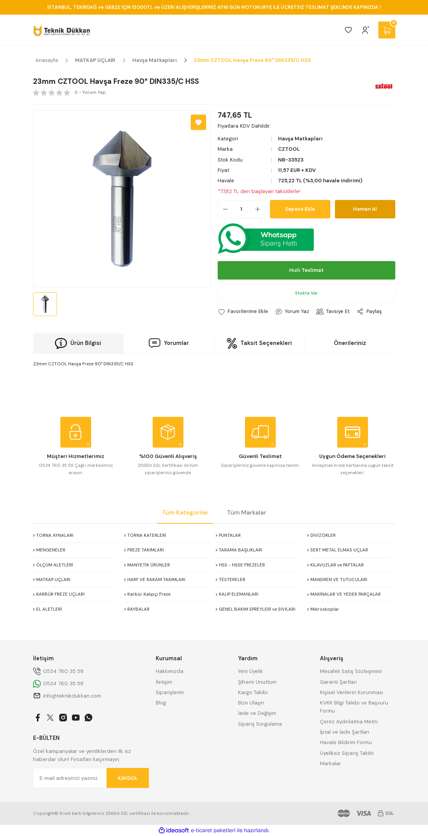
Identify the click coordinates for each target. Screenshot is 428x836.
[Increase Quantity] (260, 209)
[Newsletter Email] (91, 778)
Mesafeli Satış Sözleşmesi (351, 671)
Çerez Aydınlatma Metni (349, 721)
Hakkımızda (169, 671)
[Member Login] (365, 30)
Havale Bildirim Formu (346, 742)
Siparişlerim (170, 692)
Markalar (330, 763)
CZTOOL (289, 149)
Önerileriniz (350, 343)
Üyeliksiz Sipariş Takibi (347, 753)
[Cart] (386, 30)
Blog (161, 702)
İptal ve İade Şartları (344, 732)
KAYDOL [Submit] (128, 778)
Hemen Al (365, 209)
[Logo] (61, 30)
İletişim (164, 682)
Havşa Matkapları (300, 138)
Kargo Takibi (253, 692)
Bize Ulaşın (251, 702)
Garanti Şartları (338, 682)
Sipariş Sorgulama (260, 724)
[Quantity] (241, 209)
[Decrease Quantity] (223, 209)
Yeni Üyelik (250, 671)
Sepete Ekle (300, 209)
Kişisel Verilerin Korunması (351, 692)
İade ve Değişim (257, 713)
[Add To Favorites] (198, 122)
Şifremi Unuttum (257, 682)
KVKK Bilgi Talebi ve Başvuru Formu (354, 706)
